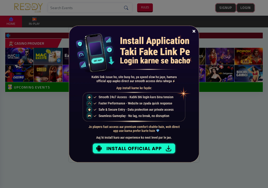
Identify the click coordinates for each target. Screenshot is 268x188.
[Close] (194, 31)
